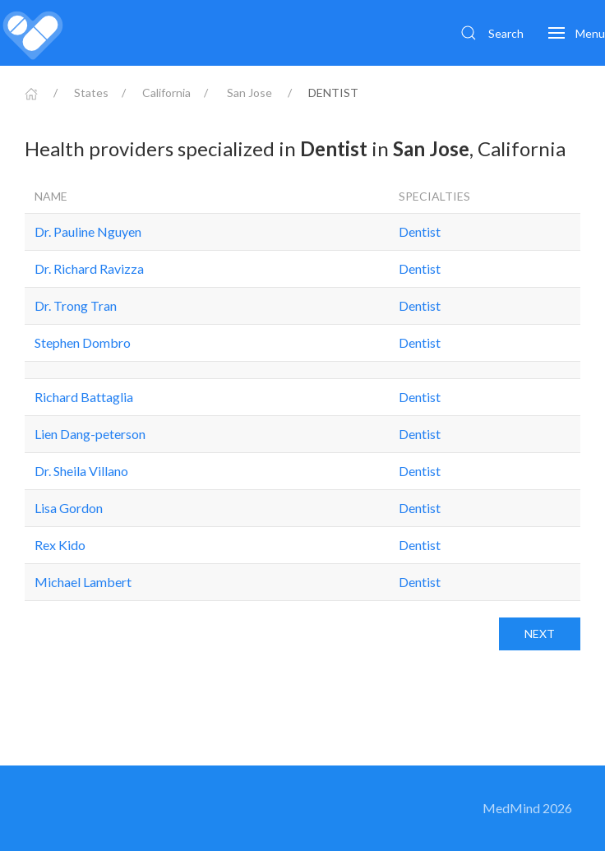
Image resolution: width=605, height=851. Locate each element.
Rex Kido (60, 545)
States (91, 92)
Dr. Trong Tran (76, 305)
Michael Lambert (83, 582)
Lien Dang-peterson (90, 434)
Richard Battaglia (84, 397)
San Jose (249, 92)
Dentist (420, 231)
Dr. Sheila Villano (81, 471)
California (166, 92)
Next (539, 634)
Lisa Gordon (69, 508)
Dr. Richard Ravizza (89, 268)
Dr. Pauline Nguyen (88, 231)
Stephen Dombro (83, 342)
